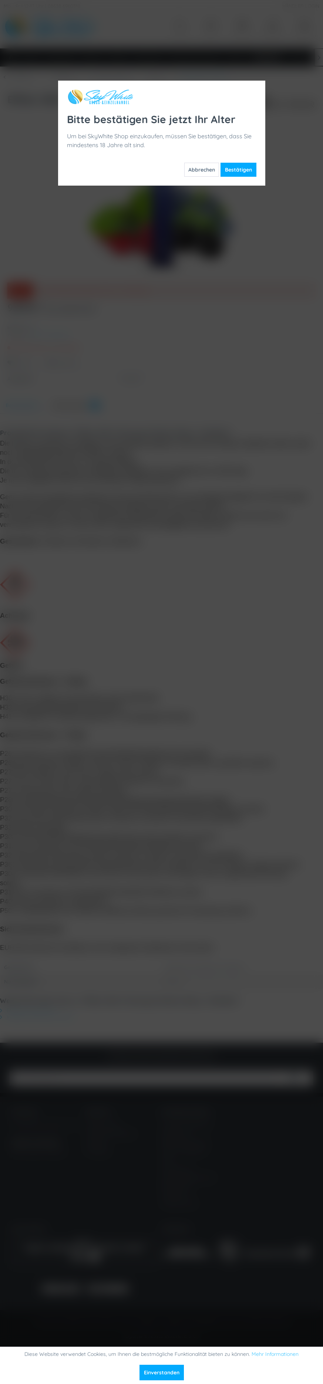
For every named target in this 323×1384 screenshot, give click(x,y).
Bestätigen (238, 169)
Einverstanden (161, 1372)
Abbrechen (201, 169)
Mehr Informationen (275, 1354)
